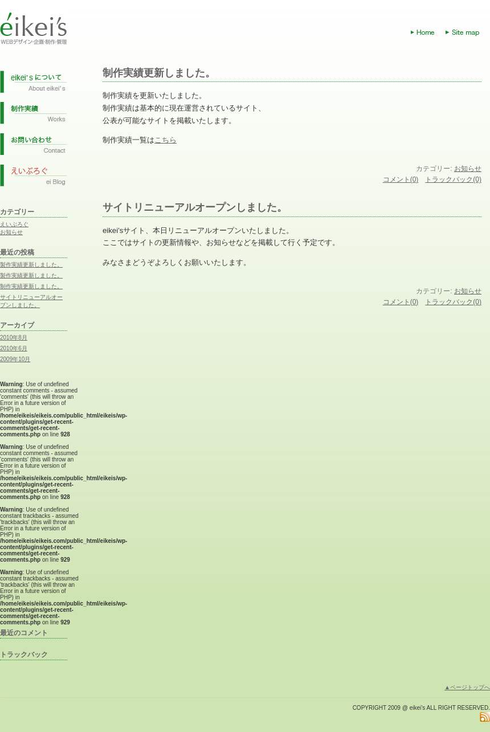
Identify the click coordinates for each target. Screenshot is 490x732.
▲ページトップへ (467, 687)
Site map (468, 32)
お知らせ (11, 232)
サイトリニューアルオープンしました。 (195, 207)
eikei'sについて (33, 85)
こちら (165, 140)
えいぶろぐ (14, 224)
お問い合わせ (33, 147)
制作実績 (33, 116)
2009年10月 (15, 359)
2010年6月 (13, 348)
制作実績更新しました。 (31, 286)
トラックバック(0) (453, 179)
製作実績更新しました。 (31, 264)
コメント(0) (401, 179)
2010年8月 (13, 337)
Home (428, 32)
